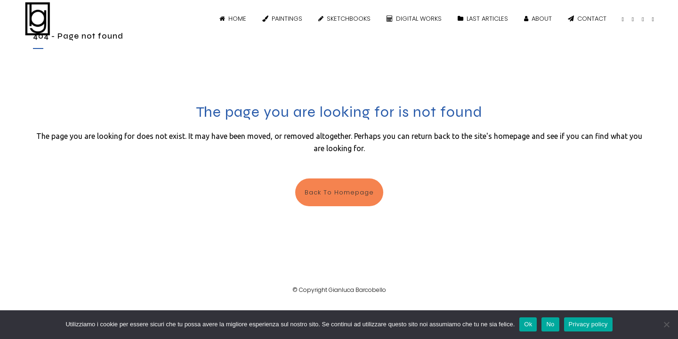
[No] (666, 324)
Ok (528, 324)
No (550, 324)
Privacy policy (588, 324)
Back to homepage (339, 192)
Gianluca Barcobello (357, 290)
